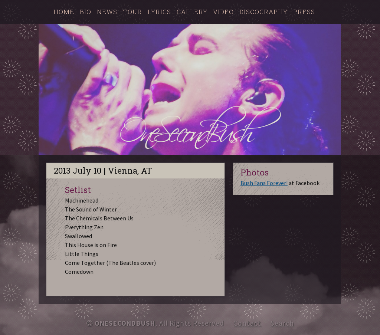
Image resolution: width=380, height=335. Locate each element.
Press (304, 11)
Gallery (192, 11)
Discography (263, 11)
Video (223, 11)
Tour (132, 11)
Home (63, 11)
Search (282, 323)
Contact (247, 323)
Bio (85, 11)
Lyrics (159, 11)
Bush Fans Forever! (264, 183)
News (107, 11)
